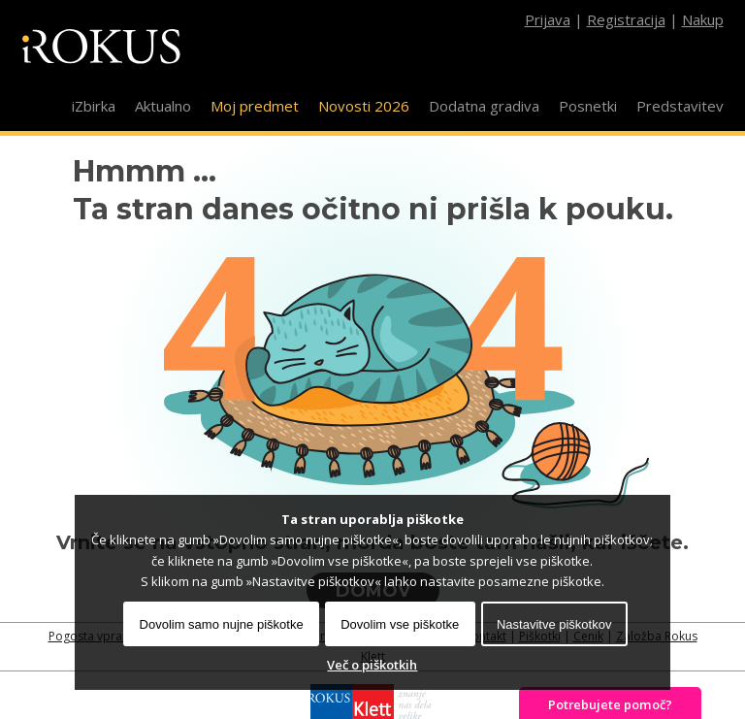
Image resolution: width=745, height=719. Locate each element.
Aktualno (163, 105)
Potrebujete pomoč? (610, 704)
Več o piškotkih (372, 664)
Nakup (703, 19)
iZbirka (93, 105)
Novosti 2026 (363, 105)
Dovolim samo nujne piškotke (222, 624)
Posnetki (588, 105)
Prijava (547, 19)
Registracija (626, 19)
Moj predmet (255, 105)
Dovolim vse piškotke (399, 624)
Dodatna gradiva (484, 105)
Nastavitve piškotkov (554, 624)
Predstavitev (680, 105)
